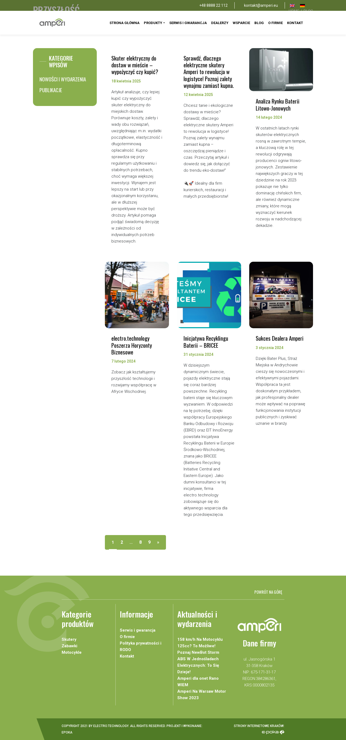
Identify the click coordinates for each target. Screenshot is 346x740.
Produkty (153, 23)
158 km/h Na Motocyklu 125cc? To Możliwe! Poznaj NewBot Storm (200, 646)
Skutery (69, 639)
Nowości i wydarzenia (62, 79)
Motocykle (72, 652)
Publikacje (50, 90)
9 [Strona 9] (149, 542)
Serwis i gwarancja (188, 23)
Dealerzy (219, 23)
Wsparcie (241, 23)
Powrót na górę (268, 592)
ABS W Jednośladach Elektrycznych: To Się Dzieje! (198, 665)
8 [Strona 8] (140, 542)
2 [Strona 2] (122, 542)
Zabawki (69, 645)
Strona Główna (124, 23)
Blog (259, 23)
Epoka (67, 732)
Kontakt (295, 23)
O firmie (275, 23)
